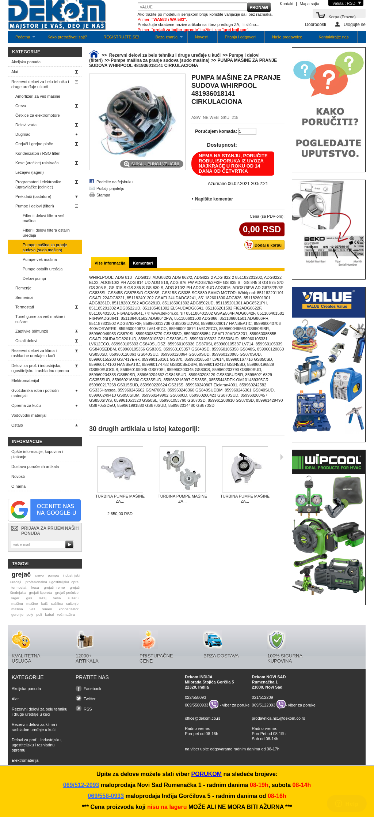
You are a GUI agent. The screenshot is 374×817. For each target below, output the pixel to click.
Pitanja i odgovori (240, 37)
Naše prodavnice (287, 37)
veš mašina (66, 614)
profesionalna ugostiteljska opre (52, 582)
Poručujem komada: (216, 131)
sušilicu (57, 603)
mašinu (17, 603)
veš (32, 609)
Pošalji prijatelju (110, 188)
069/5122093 (263, 704)
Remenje (23, 288)
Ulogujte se (355, 24)
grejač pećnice (67, 593)
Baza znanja (165, 39)
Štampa (103, 195)
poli (39, 614)
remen (47, 609)
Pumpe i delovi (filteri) (34, 206)
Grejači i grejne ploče (34, 144)
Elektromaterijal (25, 380)
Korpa (342, 16)
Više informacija (110, 263)
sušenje (72, 603)
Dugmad (23, 134)
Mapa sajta (309, 3)
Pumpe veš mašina (40, 259)
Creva (20, 106)
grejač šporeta (40, 593)
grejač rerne (54, 587)
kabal (49, 614)
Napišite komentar (214, 199)
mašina (17, 609)
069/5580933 (196, 704)
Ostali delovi (26, 340)
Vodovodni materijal (28, 415)
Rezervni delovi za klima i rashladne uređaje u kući (34, 353)
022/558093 (195, 697)
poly (30, 614)
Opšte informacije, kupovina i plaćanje (37, 454)
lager (15, 598)
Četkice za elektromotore (37, 115)
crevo (39, 575)
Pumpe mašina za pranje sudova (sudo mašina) (45, 247)
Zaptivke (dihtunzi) (31, 331)
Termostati (24, 307)
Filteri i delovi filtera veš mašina (43, 218)
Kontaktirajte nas (333, 37)
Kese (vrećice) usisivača (37, 163)
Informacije (27, 441)
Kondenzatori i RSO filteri (38, 153)
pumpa (53, 575)
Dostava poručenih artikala (35, 466)
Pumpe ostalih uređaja (42, 269)
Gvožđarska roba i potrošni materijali (35, 393)
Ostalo (17, 425)
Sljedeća (281, 457)
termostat (18, 587)
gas (29, 598)
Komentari (143, 263)
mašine (32, 603)
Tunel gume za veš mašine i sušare (40, 319)
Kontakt (286, 3)
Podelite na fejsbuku (114, 182)
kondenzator (69, 609)
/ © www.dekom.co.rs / (165, 313)
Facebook (92, 688)
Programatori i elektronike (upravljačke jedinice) (38, 184)
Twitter (89, 699)
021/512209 (262, 697)
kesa (35, 587)
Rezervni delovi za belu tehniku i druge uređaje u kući (40, 84)
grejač (21, 574)
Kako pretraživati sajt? (67, 37)
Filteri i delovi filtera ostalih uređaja (46, 232)
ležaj (42, 598)
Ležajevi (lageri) (29, 172)
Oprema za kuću (26, 405)
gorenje (17, 614)
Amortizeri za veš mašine (37, 96)
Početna (21, 39)
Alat (14, 72)
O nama (18, 486)
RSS (88, 709)
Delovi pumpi (34, 278)
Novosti (202, 37)
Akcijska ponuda (26, 62)
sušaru (73, 598)
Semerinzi (24, 297)
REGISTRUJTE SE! (121, 37)
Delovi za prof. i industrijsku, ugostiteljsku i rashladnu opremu (40, 368)
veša (57, 598)
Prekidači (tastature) (33, 196)
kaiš (44, 603)
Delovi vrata (26, 125)
